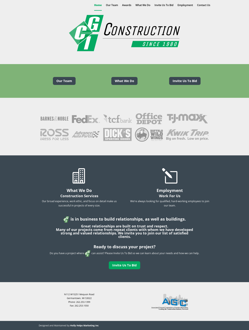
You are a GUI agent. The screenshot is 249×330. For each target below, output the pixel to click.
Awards (126, 5)
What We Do (142, 5)
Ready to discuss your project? (124, 247)
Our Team (112, 5)
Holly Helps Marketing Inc (84, 325)
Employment (185, 5)
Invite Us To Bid (164, 5)
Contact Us (203, 5)
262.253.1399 (83, 301)
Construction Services (79, 195)
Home (98, 5)
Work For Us (169, 195)
